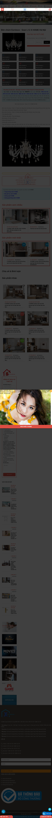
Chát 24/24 (48, 813)
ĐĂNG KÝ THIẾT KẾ (46, 816)
